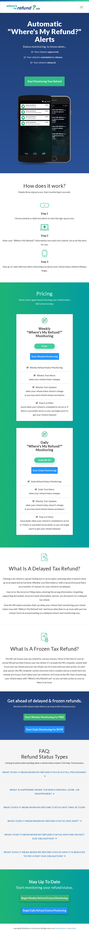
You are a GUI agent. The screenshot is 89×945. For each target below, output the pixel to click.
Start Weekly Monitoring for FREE (44, 717)
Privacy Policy (71, 928)
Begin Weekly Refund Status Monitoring (44, 898)
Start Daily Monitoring (44, 470)
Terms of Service (61, 928)
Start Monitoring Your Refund (44, 81)
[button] (44, 772)
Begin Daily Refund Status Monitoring (44, 910)
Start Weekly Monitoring (44, 356)
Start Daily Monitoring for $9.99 (44, 729)
